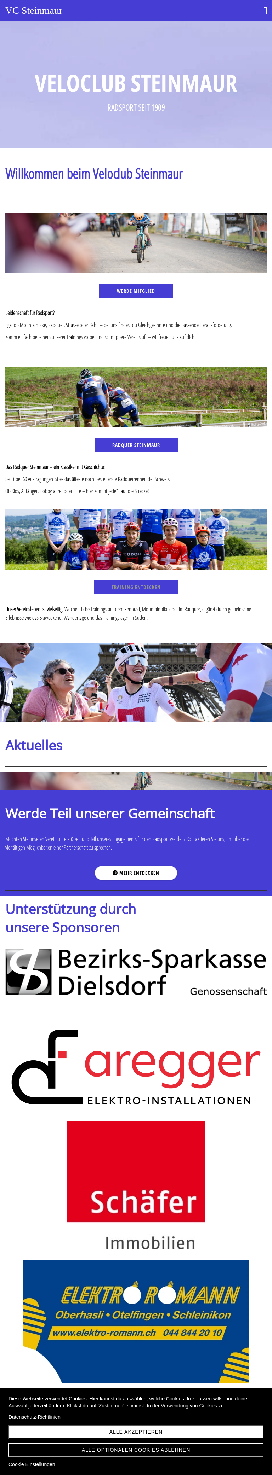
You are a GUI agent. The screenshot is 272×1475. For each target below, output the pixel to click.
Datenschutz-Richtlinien (34, 1417)
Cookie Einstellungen (31, 1464)
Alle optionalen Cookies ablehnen (136, 1450)
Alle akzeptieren (136, 1432)
